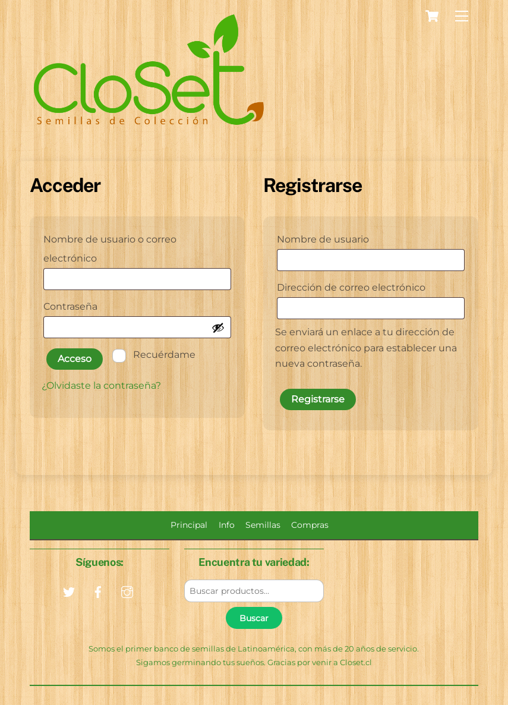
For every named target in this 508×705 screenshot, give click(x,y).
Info (227, 525)
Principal (189, 525)
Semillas (262, 525)
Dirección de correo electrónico (371, 285)
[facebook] (98, 591)
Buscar (254, 618)
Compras (310, 525)
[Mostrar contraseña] (218, 327)
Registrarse (318, 399)
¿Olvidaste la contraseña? (101, 385)
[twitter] (69, 591)
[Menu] (462, 16)
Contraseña (99, 304)
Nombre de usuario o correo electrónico (109, 249)
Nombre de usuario (352, 237)
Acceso (74, 358)
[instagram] (127, 591)
